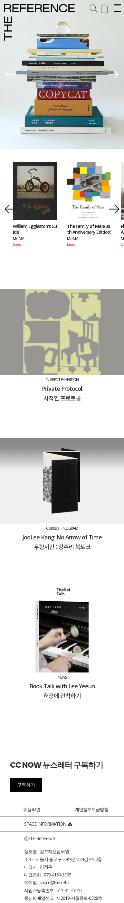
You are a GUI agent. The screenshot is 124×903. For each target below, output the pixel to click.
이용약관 (31, 809)
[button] (10, 74)
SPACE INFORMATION (48, 824)
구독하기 (26, 784)
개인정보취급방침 (91, 809)
